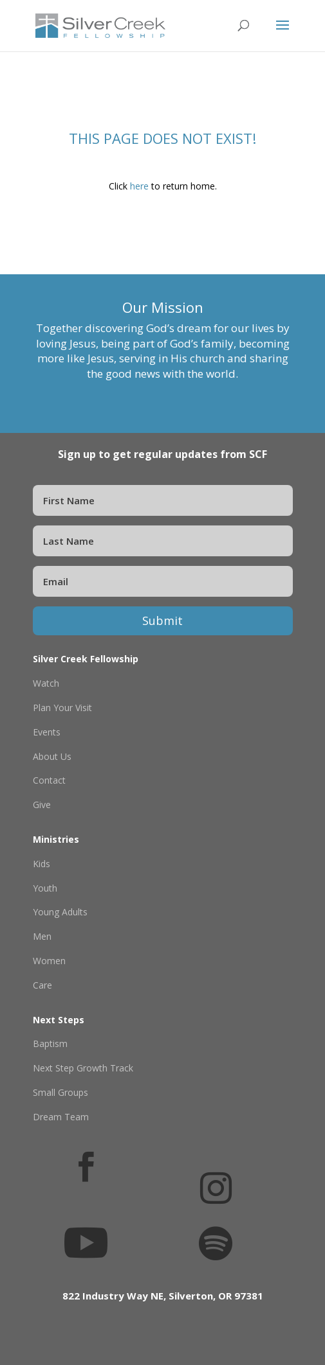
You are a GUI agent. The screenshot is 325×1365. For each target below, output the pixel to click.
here (139, 186)
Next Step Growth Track (83, 1068)
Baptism (50, 1043)
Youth (45, 888)
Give (42, 804)
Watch (46, 683)
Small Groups (60, 1092)
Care (42, 985)
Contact (49, 780)
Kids (41, 864)
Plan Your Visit (62, 707)
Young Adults (60, 912)
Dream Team (61, 1117)
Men (42, 936)
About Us (52, 756)
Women (49, 961)
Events (46, 732)
